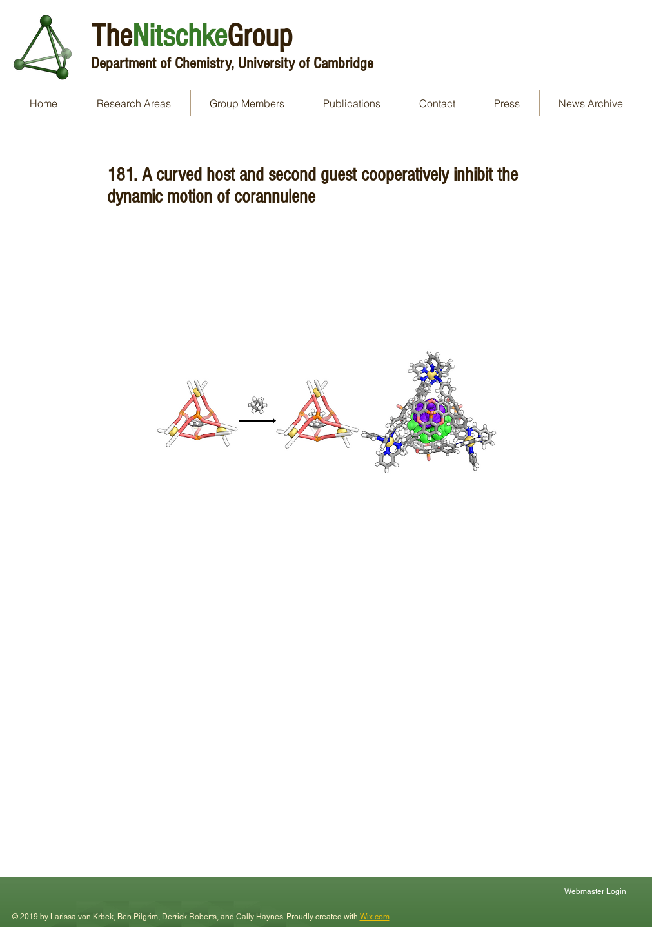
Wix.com (375, 916)
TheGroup (191, 36)
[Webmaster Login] (596, 891)
